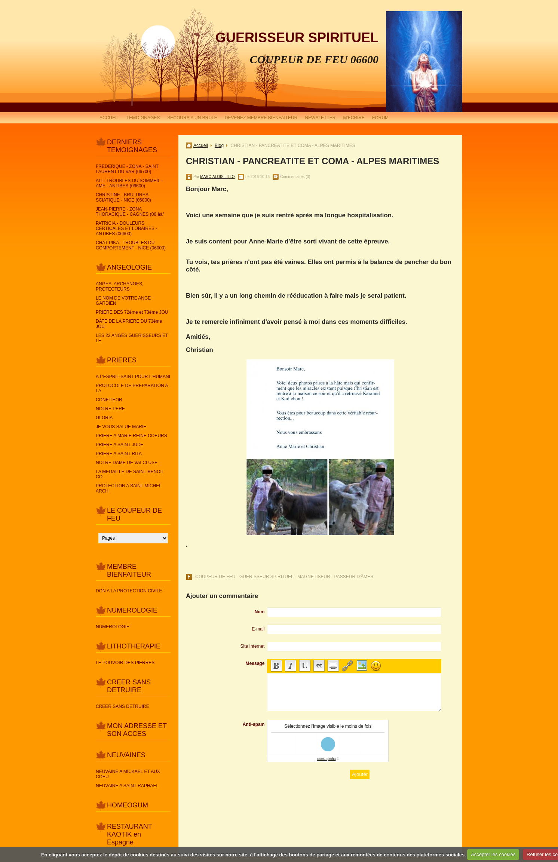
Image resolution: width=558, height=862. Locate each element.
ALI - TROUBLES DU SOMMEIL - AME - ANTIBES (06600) (129, 183)
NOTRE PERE (110, 408)
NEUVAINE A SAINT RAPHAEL (127, 785)
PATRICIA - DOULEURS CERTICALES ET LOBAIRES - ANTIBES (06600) (126, 228)
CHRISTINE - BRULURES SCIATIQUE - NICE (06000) (123, 197)
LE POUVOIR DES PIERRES (125, 662)
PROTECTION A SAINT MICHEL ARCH (128, 488)
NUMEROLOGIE (132, 610)
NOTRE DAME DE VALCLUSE (126, 462)
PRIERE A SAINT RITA (119, 453)
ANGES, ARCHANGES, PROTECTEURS (119, 286)
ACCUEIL (109, 117)
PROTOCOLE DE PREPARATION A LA (132, 388)
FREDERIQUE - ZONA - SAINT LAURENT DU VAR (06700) (127, 169)
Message (255, 663)
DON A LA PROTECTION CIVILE (129, 590)
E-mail (258, 629)
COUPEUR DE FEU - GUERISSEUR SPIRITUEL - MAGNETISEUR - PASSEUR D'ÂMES (284, 576)
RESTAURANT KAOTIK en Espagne (129, 834)
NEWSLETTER (320, 117)
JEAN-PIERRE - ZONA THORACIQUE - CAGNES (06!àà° (130, 211)
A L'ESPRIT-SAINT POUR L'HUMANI (133, 376)
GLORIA (104, 417)
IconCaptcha (326, 759)
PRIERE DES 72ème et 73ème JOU (132, 312)
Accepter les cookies (493, 854)
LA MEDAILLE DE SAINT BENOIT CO (130, 474)
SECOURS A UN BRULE (192, 117)
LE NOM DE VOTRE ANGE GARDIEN (123, 300)
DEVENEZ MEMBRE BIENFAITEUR (261, 117)
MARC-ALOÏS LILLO (217, 177)
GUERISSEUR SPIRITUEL (296, 37)
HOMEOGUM (127, 805)
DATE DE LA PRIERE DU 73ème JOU (129, 324)
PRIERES (122, 360)
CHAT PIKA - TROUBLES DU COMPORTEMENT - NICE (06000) (131, 245)
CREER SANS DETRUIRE (129, 686)
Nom (260, 611)
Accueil (200, 145)
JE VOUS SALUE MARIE (121, 426)
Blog (219, 145)
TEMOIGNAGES (143, 117)
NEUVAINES (126, 755)
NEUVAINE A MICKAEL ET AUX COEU (128, 774)
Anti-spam (254, 724)
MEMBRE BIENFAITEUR (129, 570)
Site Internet (252, 646)
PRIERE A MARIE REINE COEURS (131, 435)
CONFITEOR (109, 399)
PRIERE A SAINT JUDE (120, 444)
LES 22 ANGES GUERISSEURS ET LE (132, 338)
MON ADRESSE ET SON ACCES (137, 729)
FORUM (380, 117)
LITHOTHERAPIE (133, 646)
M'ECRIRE (354, 117)
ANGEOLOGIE (129, 267)
